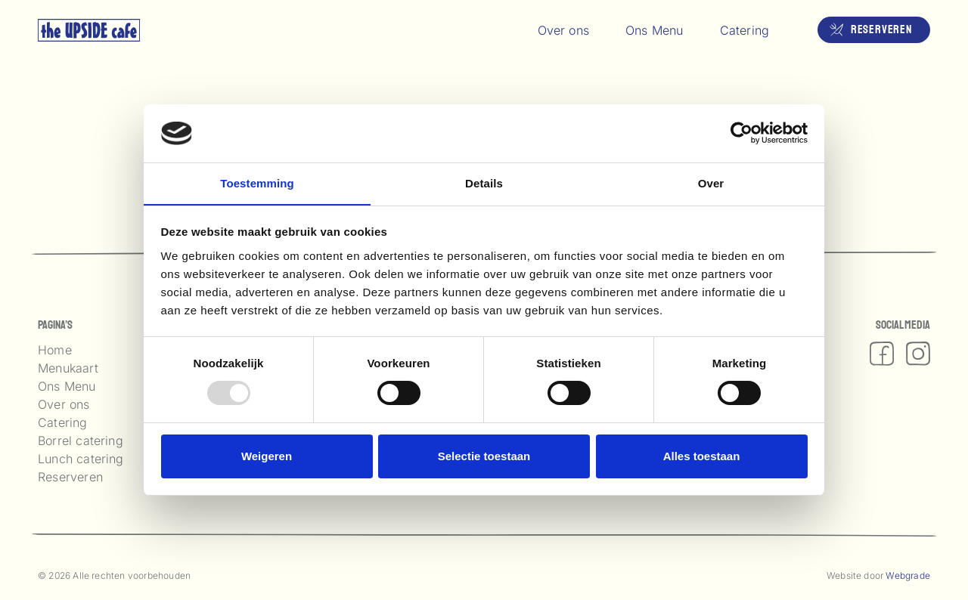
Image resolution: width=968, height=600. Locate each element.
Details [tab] (484, 182)
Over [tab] (711, 182)
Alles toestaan (701, 456)
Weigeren (266, 456)
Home (55, 349)
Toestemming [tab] (257, 182)
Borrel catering (80, 440)
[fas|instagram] (918, 354)
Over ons (64, 404)
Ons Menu (67, 386)
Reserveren (70, 476)
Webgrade (908, 575)
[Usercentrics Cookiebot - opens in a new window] (741, 133)
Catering (63, 422)
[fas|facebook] (882, 354)
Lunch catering (81, 458)
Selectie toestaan (484, 456)
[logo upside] (89, 30)
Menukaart (68, 368)
